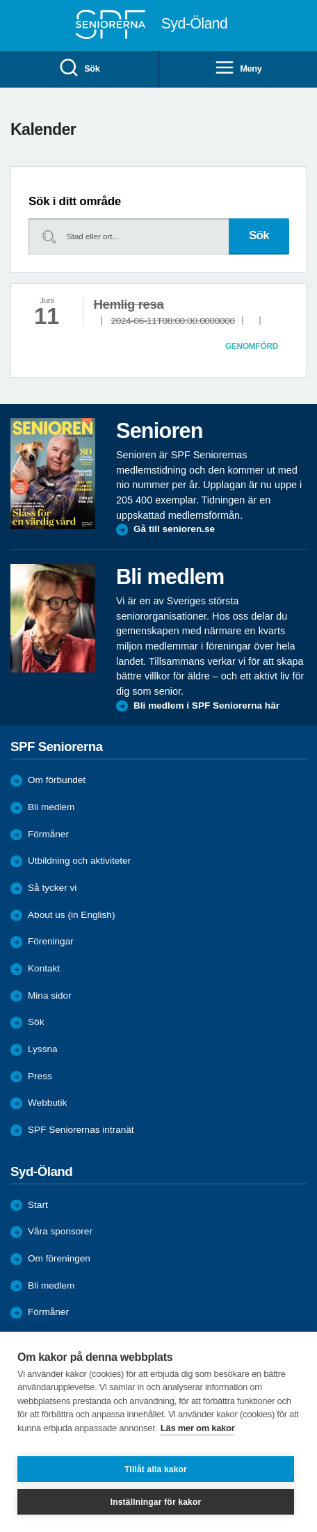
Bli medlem (51, 807)
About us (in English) (71, 915)
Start (38, 1205)
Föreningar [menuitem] (51, 941)
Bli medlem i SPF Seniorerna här (206, 705)
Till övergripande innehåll (0, 0)
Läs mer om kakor (198, 1428)
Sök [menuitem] (78, 68)
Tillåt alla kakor (155, 1469)
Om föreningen (59, 1258)
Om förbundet (57, 780)
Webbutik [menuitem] (47, 1102)
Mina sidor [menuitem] (50, 995)
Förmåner (48, 834)
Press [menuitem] (40, 1076)
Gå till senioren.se (174, 529)
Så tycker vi (52, 887)
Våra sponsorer (60, 1231)
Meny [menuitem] (237, 68)
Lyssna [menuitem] (43, 1049)
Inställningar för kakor (156, 1502)
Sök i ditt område (75, 201)
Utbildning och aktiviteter (79, 860)
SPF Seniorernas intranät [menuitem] (81, 1129)
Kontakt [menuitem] (44, 968)
